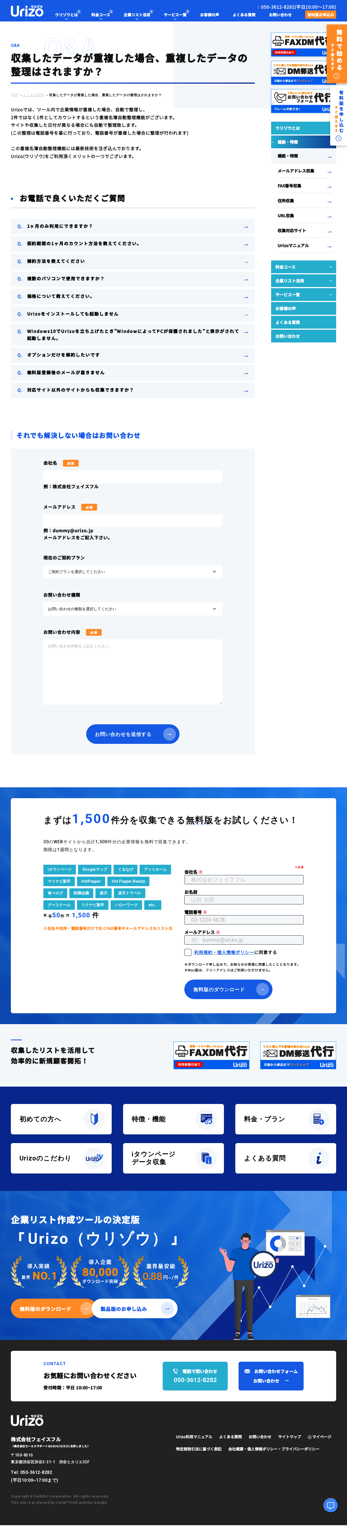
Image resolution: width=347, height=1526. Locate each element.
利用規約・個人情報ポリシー (224, 952)
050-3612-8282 (36, 1472)
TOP (14, 95)
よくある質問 (33, 95)
